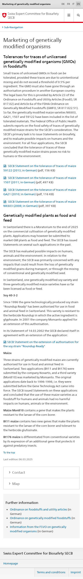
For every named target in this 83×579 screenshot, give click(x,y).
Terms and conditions (51, 572)
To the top (9, 452)
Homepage (10, 563)
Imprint (76, 572)
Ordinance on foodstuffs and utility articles (38, 509)
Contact (18, 472)
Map (15, 484)
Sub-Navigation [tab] (13, 27)
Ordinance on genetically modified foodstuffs (40, 518)
